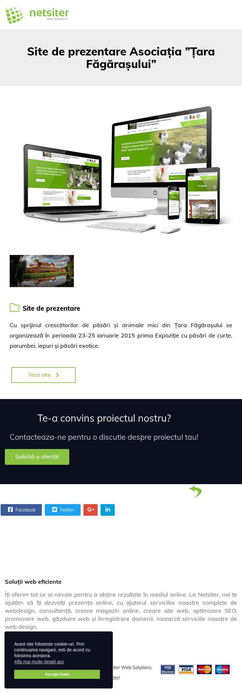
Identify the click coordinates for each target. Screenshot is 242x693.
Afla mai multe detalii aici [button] (39, 661)
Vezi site (43, 374)
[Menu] (229, 14)
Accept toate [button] (57, 674)
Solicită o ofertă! (37, 456)
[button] (67, 663)
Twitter (62, 509)
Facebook (20, 509)
